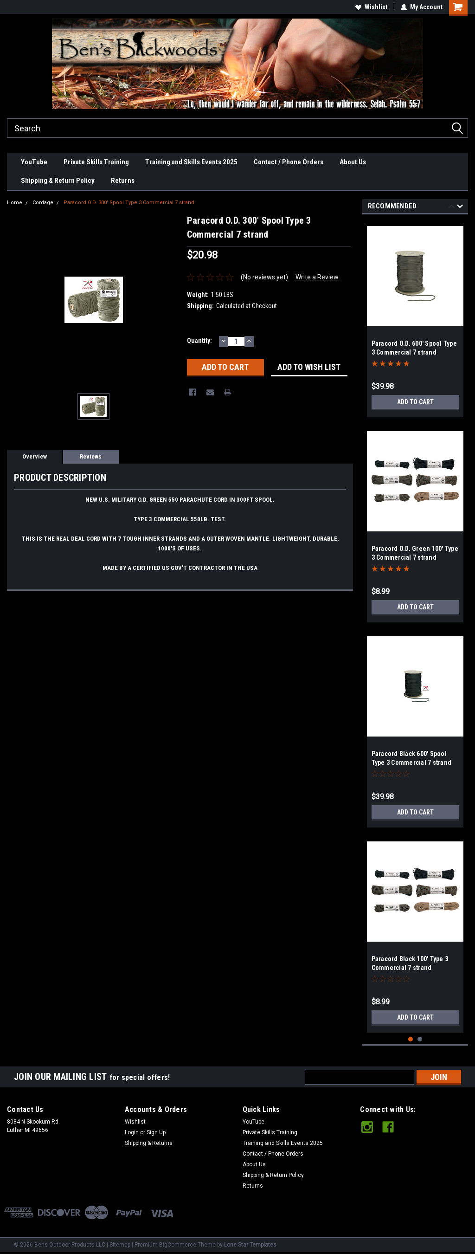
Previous (451, 207)
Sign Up (156, 1132)
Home (14, 203)
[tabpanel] (415, 318)
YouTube (34, 162)
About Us (353, 162)
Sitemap (119, 1244)
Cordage (42, 203)
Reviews (91, 456)
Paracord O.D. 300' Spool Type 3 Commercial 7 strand (129, 203)
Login (132, 1132)
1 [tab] (410, 1039)
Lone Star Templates (250, 1244)
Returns (123, 180)
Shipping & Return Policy (58, 180)
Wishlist (371, 7)
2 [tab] (420, 1039)
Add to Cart (415, 402)
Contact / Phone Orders (288, 162)
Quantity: (199, 340)
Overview (34, 456)
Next (459, 207)
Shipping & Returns (149, 1143)
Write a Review (317, 277)
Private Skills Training (96, 162)
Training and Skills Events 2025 (191, 162)
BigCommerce (177, 1244)
